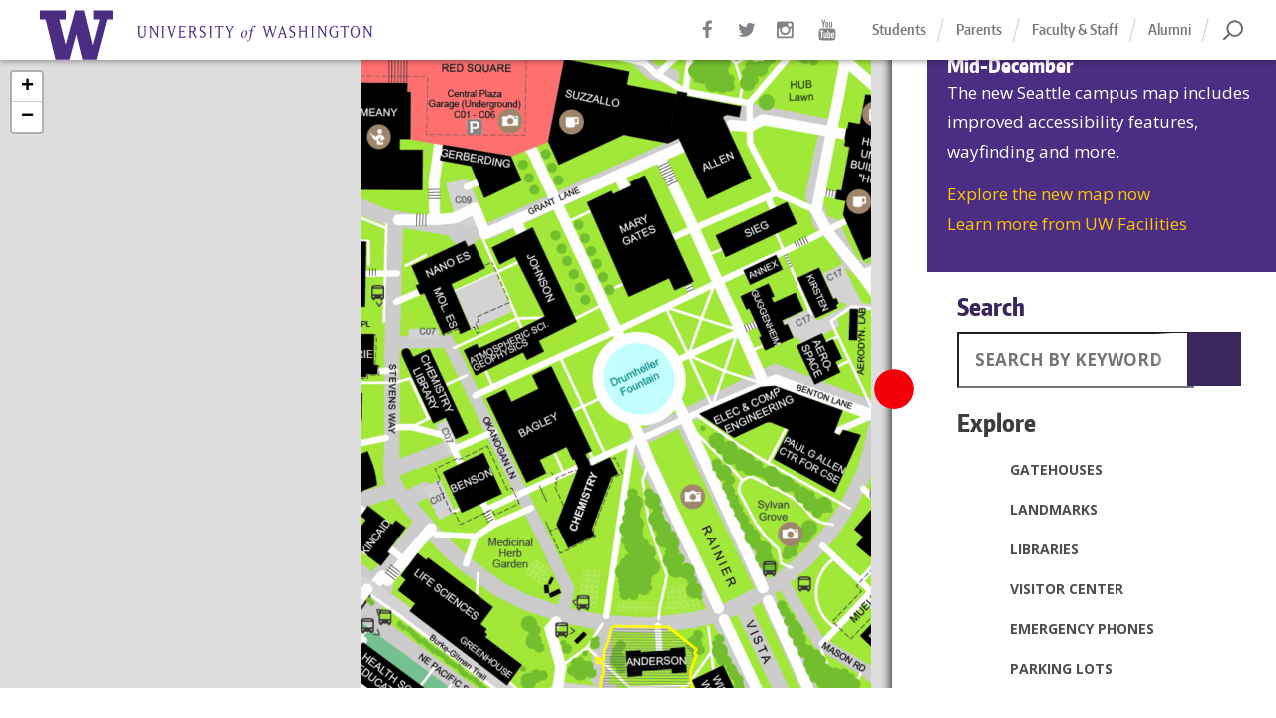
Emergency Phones (1060, 628)
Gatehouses (1035, 469)
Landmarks (1032, 509)
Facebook (708, 40)
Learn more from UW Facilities (1067, 223)
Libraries (1023, 548)
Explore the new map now (1048, 193)
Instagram (787, 40)
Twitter (748, 40)
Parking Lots (1040, 668)
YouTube (827, 40)
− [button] (27, 117)
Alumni (1169, 29)
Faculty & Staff (1075, 29)
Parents (979, 29)
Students (899, 29)
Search (991, 306)
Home (229, 35)
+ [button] (27, 87)
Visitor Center (1045, 588)
